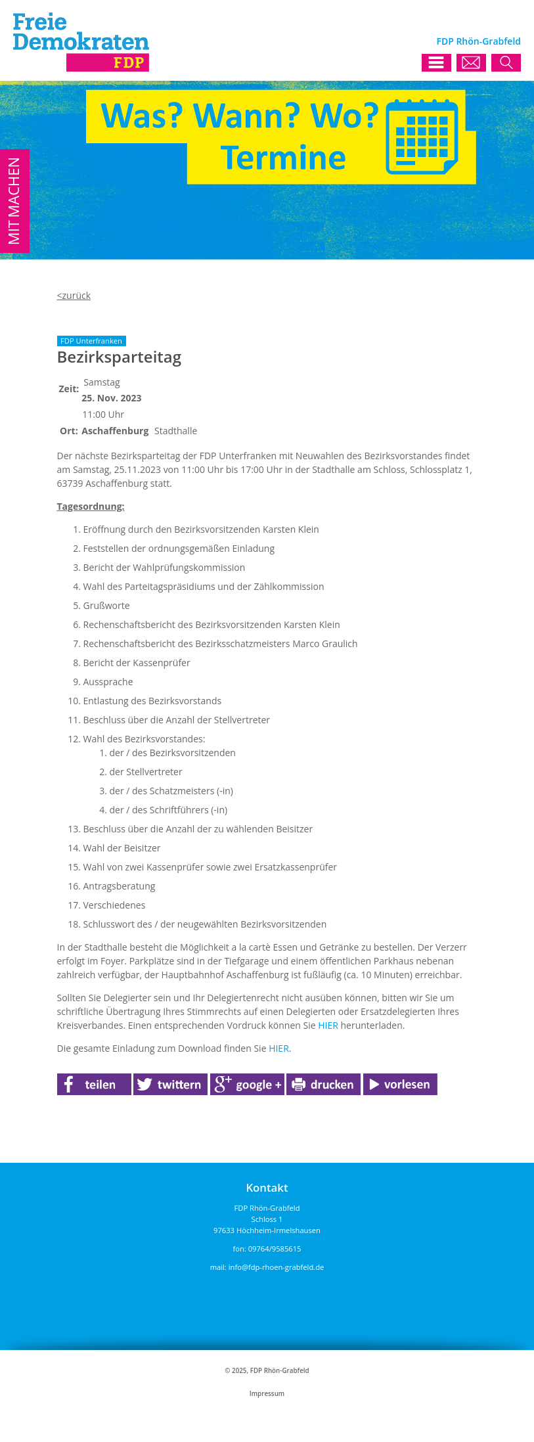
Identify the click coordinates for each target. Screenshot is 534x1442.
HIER (328, 1025)
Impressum (267, 1393)
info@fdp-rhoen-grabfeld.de (276, 1267)
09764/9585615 (274, 1248)
